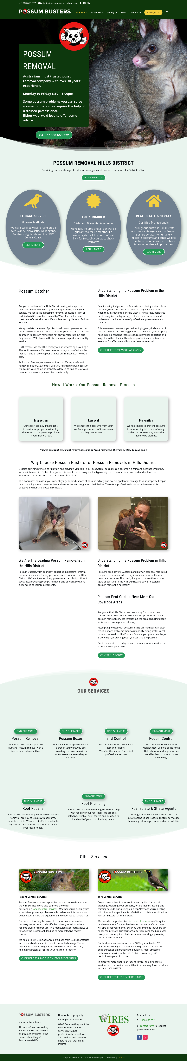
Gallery (111, 12)
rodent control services (44, 909)
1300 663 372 (28, 3)
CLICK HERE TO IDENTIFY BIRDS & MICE (121, 977)
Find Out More (161, 731)
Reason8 (120, 1057)
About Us (96, 12)
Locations (80, 12)
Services (64, 12)
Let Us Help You (93, 177)
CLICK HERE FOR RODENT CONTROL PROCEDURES (48, 958)
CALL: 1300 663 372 (54, 135)
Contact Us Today (111, 655)
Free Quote (153, 12)
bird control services (139, 921)
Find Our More (26, 731)
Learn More (33, 245)
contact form (147, 1025)
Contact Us (135, 12)
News (124, 12)
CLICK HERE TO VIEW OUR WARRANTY (120, 350)
